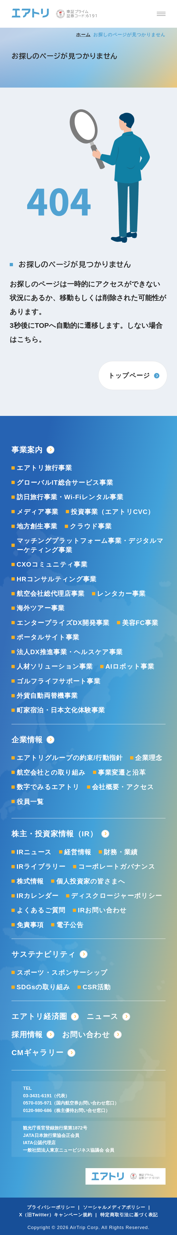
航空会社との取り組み (51, 772)
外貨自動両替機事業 (47, 695)
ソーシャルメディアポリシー (114, 1207)
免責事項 (30, 924)
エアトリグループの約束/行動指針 (70, 757)
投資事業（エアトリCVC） (112, 511)
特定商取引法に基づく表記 (129, 1214)
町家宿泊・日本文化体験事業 (61, 710)
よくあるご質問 (41, 910)
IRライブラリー (41, 866)
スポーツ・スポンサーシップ (62, 972)
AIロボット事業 (129, 666)
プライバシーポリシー (51, 1207)
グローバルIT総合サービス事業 (65, 482)
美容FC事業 (140, 622)
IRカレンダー (38, 895)
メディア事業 (38, 511)
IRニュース (34, 852)
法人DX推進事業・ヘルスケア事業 (70, 651)
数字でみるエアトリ (48, 786)
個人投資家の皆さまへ (90, 881)
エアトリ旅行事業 (44, 467)
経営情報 (77, 852)
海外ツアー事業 (41, 608)
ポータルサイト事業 (48, 637)
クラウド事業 (91, 526)
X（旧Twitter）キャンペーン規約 (55, 1214)
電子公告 (70, 924)
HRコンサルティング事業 (57, 579)
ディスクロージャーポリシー (116, 895)
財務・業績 (121, 852)
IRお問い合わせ (102, 910)
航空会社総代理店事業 (51, 593)
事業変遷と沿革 (122, 772)
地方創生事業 (37, 526)
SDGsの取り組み (43, 987)
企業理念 (148, 757)
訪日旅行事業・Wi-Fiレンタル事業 (70, 497)
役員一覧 (30, 801)
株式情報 (30, 881)
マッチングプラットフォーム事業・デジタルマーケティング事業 (90, 545)
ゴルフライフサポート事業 (59, 681)
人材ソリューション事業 (55, 666)
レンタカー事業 (121, 593)
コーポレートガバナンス (116, 866)
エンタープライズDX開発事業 (63, 622)
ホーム (83, 34)
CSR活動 (97, 987)
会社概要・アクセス (123, 786)
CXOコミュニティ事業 (52, 564)
